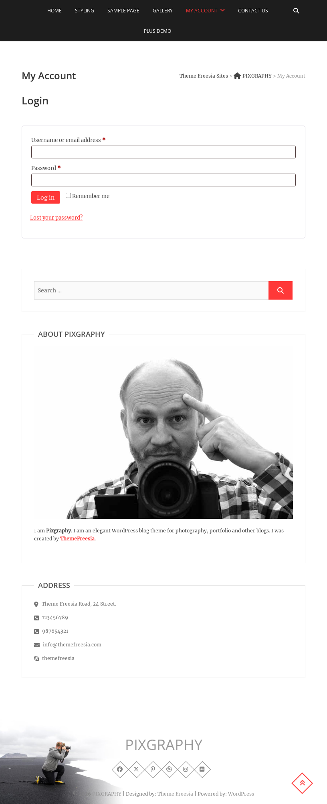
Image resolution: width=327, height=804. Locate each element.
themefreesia (54, 658)
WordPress (241, 794)
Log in (45, 197)
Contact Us (253, 10)
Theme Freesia (175, 794)
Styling (84, 10)
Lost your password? (56, 217)
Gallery (163, 10)
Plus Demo (157, 31)
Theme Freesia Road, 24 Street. (75, 604)
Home (54, 10)
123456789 (51, 617)
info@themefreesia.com (67, 645)
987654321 (51, 631)
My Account (202, 10)
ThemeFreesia (77, 539)
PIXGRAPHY (163, 745)
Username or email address (79, 139)
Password (57, 167)
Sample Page (123, 10)
